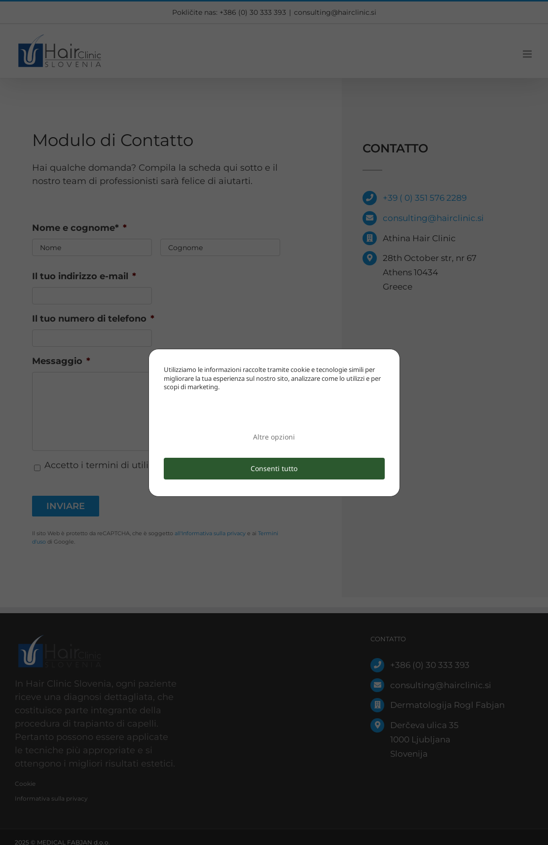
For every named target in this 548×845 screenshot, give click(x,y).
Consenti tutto (274, 468)
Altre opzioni (274, 436)
